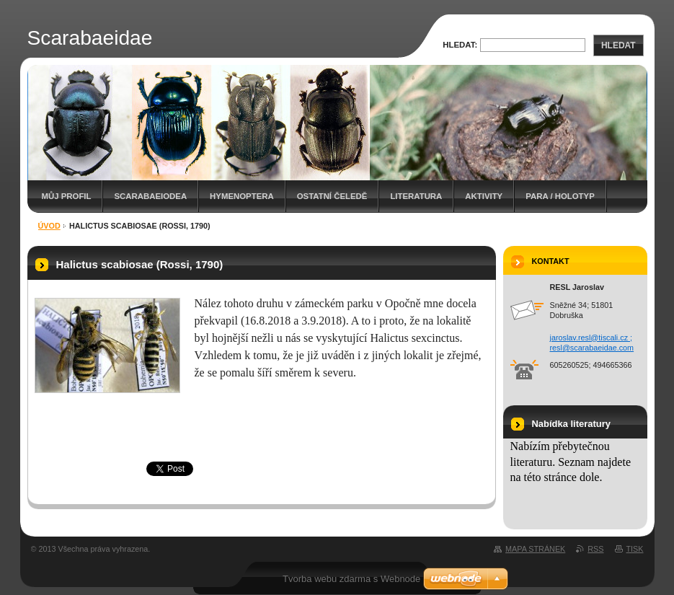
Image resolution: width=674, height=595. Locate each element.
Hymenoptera (242, 196)
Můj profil (67, 196)
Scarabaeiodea (150, 196)
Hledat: (460, 44)
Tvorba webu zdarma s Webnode (351, 578)
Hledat (618, 45)
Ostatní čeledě (332, 196)
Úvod (49, 225)
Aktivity (483, 196)
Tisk (635, 549)
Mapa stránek (535, 549)
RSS (595, 549)
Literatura (416, 196)
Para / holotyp (560, 196)
